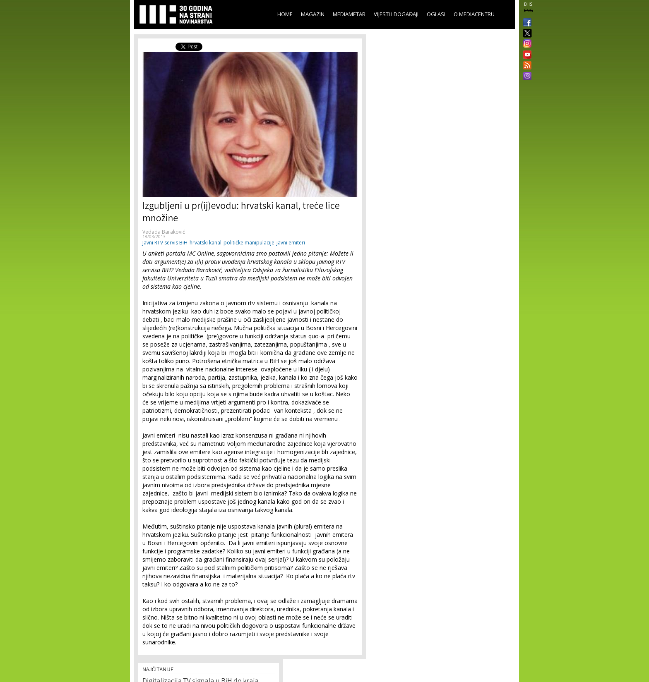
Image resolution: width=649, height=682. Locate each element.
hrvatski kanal (205, 242)
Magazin (312, 14)
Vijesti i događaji (396, 14)
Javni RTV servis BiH (164, 242)
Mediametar (349, 14)
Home (285, 14)
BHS (528, 4)
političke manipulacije (249, 242)
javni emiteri (290, 242)
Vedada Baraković (163, 231)
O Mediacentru (474, 14)
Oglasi (436, 14)
